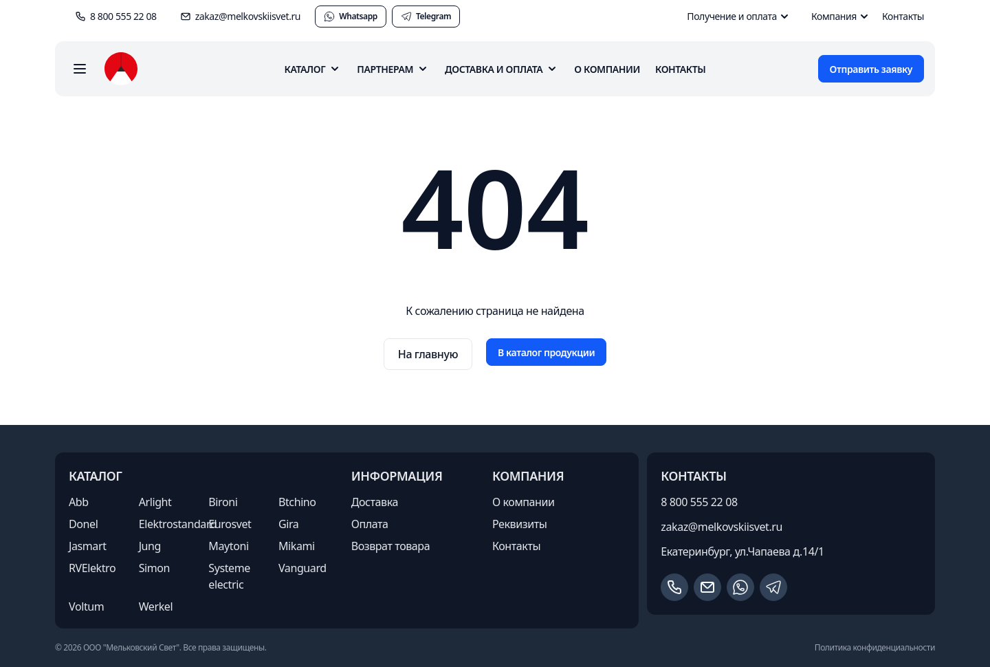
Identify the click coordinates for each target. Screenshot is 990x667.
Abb (79, 502)
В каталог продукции (546, 352)
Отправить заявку (871, 69)
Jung (150, 546)
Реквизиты (519, 524)
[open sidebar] (80, 69)
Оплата (369, 524)
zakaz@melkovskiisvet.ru (721, 526)
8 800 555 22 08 (699, 502)
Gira (288, 524)
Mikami (296, 546)
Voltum (86, 606)
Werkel (156, 606)
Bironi (222, 502)
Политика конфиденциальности (875, 647)
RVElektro (92, 568)
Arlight (155, 502)
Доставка (374, 502)
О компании (607, 69)
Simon (154, 568)
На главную (428, 354)
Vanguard (302, 568)
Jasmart (88, 546)
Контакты (903, 16)
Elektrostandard (178, 524)
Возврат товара (390, 546)
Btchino (297, 502)
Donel (83, 524)
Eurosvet (229, 524)
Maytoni (228, 546)
